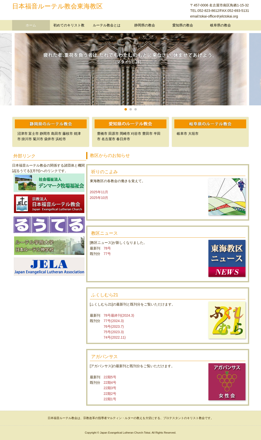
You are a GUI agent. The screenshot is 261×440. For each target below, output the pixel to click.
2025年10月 (99, 198)
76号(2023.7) (114, 326)
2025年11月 (99, 192)
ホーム (31, 25)
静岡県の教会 (144, 25)
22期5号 (110, 377)
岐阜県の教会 (220, 25)
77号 (107, 254)
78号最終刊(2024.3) (119, 315)
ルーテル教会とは (106, 25)
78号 (107, 248)
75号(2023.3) (114, 332)
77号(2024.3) (114, 321)
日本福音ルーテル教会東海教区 (57, 6)
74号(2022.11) (115, 337)
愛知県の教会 (182, 25)
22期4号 (110, 382)
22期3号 (110, 388)
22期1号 (110, 399)
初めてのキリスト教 (68, 25)
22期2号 (110, 394)
